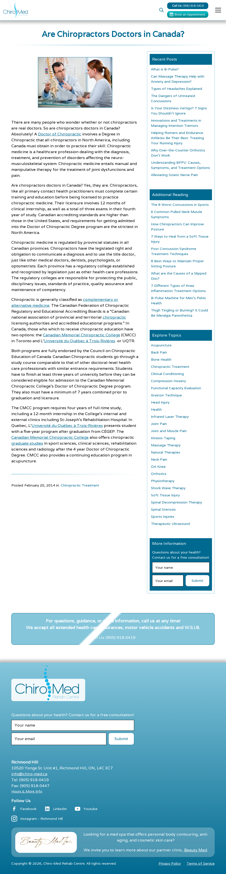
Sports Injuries (162, 516)
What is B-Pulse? (165, 69)
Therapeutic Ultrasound (170, 523)
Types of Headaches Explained (176, 88)
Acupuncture (161, 345)
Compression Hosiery (168, 381)
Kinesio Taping (163, 438)
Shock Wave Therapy (168, 488)
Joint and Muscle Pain (169, 431)
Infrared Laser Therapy (170, 416)
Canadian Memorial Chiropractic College (81, 335)
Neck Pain (159, 459)
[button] (217, 10)
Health (156, 409)
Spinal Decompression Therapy (176, 502)
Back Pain (159, 352)
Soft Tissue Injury (165, 495)
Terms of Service (201, 863)
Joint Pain (159, 423)
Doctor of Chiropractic (59, 134)
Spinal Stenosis (163, 509)
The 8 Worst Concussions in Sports (180, 204)
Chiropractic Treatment (80, 485)
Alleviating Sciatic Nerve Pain (174, 175)
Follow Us (21, 800)
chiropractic (114, 317)
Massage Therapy (165, 445)
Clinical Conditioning (167, 374)
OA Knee (158, 466)
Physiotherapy (162, 481)
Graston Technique (166, 395)
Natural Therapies (165, 452)
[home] (15, 10)
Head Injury (160, 402)
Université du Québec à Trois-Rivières (79, 340)
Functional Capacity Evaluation (176, 388)
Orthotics (158, 473)
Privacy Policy (170, 863)
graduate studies (27, 443)
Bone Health (161, 359)
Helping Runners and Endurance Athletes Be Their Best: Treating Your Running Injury (177, 137)
